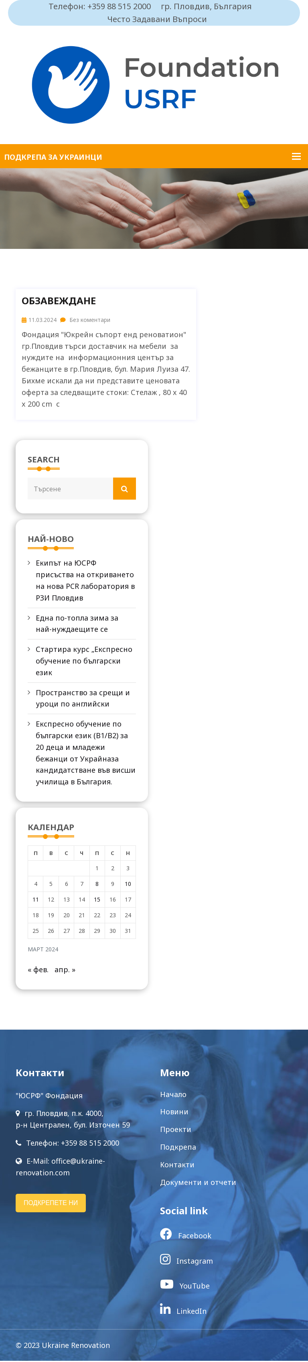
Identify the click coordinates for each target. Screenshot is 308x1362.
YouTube (185, 1287)
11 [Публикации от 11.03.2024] (35, 900)
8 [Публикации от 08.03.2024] (97, 885)
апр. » (65, 970)
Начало (173, 1095)
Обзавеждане (59, 301)
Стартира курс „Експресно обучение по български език (84, 661)
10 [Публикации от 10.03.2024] (128, 885)
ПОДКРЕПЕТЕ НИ (51, 1204)
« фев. (38, 970)
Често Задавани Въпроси (157, 19)
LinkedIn (183, 1312)
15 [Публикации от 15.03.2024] (97, 900)
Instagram (186, 1262)
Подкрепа (178, 1148)
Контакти (177, 1166)
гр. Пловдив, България (206, 6)
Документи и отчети (198, 1183)
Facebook (185, 1237)
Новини (174, 1113)
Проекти (175, 1130)
